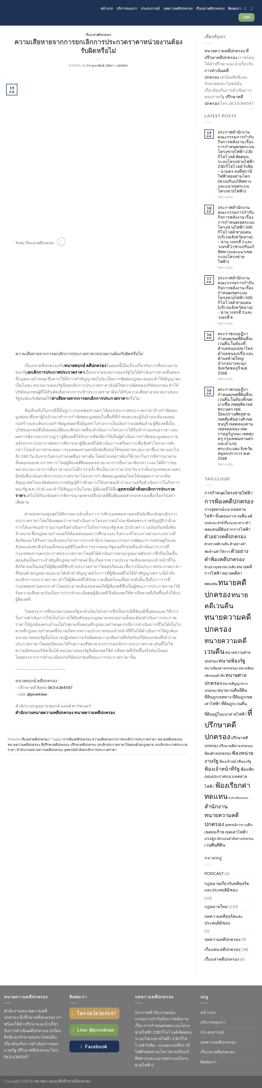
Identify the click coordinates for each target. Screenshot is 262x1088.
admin (122, 65)
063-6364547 (60, 687)
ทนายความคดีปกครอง (94, 712)
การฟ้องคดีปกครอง (77, 739)
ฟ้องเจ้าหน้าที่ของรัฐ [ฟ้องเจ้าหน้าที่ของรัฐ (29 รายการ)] (235, 761)
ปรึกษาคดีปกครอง (83, 745)
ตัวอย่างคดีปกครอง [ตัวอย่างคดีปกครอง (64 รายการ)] (225, 536)
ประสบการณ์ (150, 8)
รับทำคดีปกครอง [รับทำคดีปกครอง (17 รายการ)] (238, 797)
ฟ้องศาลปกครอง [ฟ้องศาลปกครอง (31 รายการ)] (217, 753)
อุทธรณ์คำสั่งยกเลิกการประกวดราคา (90, 750)
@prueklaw (37, 694)
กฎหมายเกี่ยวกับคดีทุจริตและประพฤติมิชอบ (226, 886)
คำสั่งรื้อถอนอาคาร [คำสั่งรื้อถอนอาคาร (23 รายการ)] (231, 523)
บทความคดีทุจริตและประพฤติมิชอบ (223, 919)
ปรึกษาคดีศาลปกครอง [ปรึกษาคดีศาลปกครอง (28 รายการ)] (236, 746)
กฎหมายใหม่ (216, 906)
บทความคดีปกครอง (178, 8)
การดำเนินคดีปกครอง (28, 1030)
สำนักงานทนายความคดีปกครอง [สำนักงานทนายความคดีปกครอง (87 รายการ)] (221, 815)
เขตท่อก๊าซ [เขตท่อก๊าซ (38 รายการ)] (214, 831)
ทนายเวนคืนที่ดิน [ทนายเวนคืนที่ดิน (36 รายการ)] (232, 690)
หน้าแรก (107, 8)
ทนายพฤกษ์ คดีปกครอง (85, 365)
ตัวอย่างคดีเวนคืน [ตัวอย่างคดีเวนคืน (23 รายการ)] (216, 544)
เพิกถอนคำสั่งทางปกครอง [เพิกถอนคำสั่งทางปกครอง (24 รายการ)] (235, 839)
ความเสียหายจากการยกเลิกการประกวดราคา (124, 739)
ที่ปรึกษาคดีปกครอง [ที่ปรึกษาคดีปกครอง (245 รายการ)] (228, 724)
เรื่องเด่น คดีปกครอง (222, 949)
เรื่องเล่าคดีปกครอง (210, 8)
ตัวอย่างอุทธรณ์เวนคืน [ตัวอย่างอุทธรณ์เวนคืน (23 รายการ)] (220, 567)
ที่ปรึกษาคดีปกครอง (55, 745)
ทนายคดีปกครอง (170, 739)
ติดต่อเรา (234, 8)
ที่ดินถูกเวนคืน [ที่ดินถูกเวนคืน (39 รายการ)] (234, 703)
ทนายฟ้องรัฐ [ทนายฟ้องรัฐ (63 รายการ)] (232, 661)
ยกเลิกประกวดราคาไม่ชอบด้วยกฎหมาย (125, 745)
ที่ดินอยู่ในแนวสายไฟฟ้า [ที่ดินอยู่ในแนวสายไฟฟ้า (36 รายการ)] (225, 714)
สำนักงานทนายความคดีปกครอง (40, 750)
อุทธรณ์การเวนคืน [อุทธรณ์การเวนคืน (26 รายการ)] (238, 825)
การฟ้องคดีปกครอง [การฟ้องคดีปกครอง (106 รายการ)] (228, 501)
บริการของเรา (126, 8)
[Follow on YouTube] (253, 8)
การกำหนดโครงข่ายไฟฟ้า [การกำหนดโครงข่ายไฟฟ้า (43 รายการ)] (228, 492)
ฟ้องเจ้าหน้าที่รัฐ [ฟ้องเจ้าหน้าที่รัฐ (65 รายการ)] (222, 769)
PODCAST (214, 873)
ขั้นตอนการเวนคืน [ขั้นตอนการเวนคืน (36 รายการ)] (231, 516)
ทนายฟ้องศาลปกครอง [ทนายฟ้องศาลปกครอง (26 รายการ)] (221, 668)
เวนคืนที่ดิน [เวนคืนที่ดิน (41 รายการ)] (214, 845)
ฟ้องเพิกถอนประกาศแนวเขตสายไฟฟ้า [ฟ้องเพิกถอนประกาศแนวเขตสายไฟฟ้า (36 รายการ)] (229, 778)
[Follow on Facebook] (246, 8)
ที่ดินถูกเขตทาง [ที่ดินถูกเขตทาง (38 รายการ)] (218, 696)
